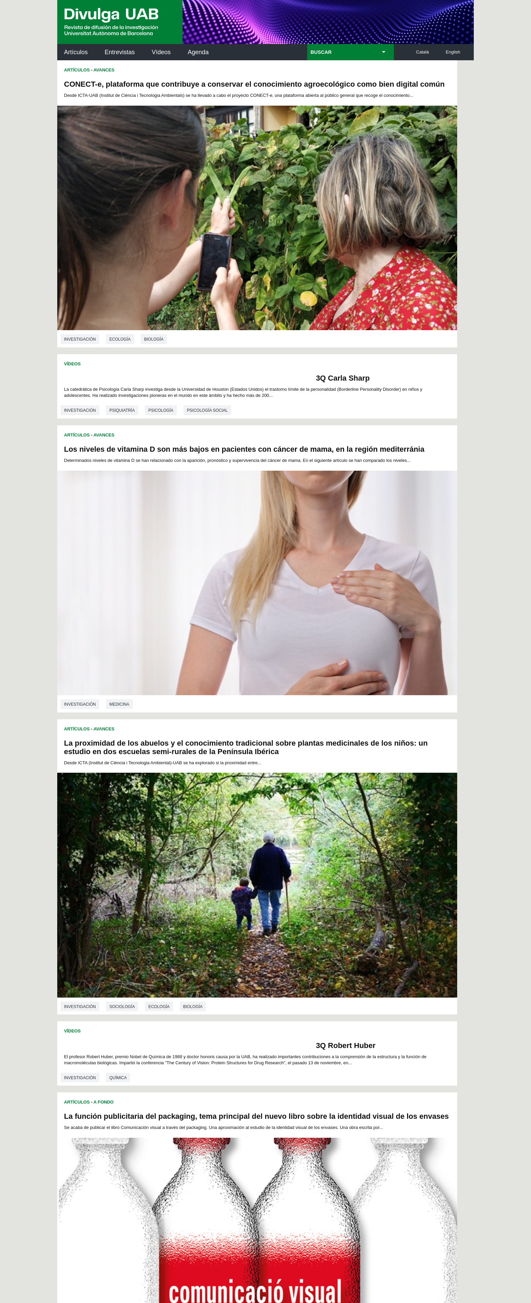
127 (316, 1000)
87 (300, 988)
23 (347, 970)
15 (277, 970)
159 (271, 1013)
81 (248, 988)
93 (354, 988)
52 (195, 982)
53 (203, 982)
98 (195, 994)
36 (256, 976)
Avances (103, 69)
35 (248, 976)
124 (282, 1000)
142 (282, 1006)
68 (336, 982)
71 (362, 982)
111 (338, 994)
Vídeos (161, 52)
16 (285, 970)
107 (293, 994)
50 (177, 982)
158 (259, 1013)
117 (203, 1000)
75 (194, 988)
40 (292, 976)
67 (326, 982)
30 (203, 976)
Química (118, 533)
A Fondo (312, 364)
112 (350, 994)
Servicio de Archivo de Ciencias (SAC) (260, 1056)
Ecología (120, 247)
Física (116, 927)
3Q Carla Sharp (425, 84)
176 (306, 1020)
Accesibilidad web (303, 1260)
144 (305, 1006)
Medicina (119, 450)
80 (238, 988)
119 (226, 1000)
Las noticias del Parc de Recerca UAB (96, 1108)
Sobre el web (258, 1260)
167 (361, 1013)
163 (316, 1013)
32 (221, 976)
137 (226, 1006)
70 (353, 982)
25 (365, 970)
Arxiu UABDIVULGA (89, 1052)
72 (168, 988)
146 (327, 1006)
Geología (120, 733)
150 (169, 1013)
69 (344, 982)
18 (303, 970)
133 (181, 1006)
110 (327, 994)
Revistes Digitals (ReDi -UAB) (169, 1086)
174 (283, 1020)
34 (238, 976)
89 (318, 988)
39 (283, 976)
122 (259, 1000)
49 (168, 982)
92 (345, 988)
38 (274, 976)
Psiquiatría (330, 128)
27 (177, 976)
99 (204, 994)
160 (282, 1013)
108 (304, 994)
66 (318, 982)
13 (259, 970)
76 (203, 988)
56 (230, 982)
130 (350, 1000)
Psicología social (415, 128)
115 (181, 1000)
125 (293, 1000)
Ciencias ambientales (342, 742)
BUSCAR (321, 52)
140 (259, 1006)
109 (316, 994)
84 (274, 988)
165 (339, 1013)
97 (186, 994)
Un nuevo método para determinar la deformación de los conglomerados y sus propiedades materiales (156, 576)
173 (272, 1020)
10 (232, 970)
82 (256, 988)
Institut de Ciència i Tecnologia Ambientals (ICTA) (426, 1091)
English (453, 52)
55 (221, 982)
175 (294, 1020)
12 (250, 970)
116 (192, 1000)
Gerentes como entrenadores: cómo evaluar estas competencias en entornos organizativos (360, 785)
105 (270, 994)
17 (294, 970)
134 (192, 1006)
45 (336, 976)
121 (248, 1000)
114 (169, 1000)
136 (214, 1006)
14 (268, 970)
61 (274, 982)
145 (316, 1006)
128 (327, 1000)
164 (327, 1013)
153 (203, 1013)
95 (168, 994)
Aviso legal (184, 1232)
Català (422, 52)
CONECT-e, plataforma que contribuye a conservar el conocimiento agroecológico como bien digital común (153, 92)
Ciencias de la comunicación (374, 542)
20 (321, 970)
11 (241, 970)
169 (227, 1020)
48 (362, 976)
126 (305, 1000)
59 (257, 982)
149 (361, 1006)
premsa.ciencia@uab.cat (302, 1169)
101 (225, 994)
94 (362, 988)
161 (293, 1013)
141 (271, 1006)
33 (230, 976)
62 (283, 982)
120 (237, 1000)
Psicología (369, 128)
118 (214, 1000)
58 (248, 982)
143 (293, 1006)
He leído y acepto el (161, 1232)
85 (283, 988)
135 (203, 1006)
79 (230, 988)
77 (212, 988)
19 (312, 970)
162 (305, 1013)
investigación (80, 247)
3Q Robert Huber (220, 489)
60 (265, 982)
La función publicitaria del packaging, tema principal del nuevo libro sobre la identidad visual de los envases (365, 387)
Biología (154, 247)
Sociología (330, 339)
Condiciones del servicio (177, 1205)
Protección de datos (210, 1260)
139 (248, 1006)
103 (248, 994)
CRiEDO (324, 1129)
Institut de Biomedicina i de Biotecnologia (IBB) (428, 1125)
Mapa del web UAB (355, 1260)
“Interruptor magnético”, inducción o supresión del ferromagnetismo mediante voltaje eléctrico (154, 776)
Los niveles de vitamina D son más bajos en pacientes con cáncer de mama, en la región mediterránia (142, 295)
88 (309, 988)
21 (329, 970)
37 (265, 976)
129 (339, 1000)
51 (186, 982)
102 (236, 994)
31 (212, 976)
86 (292, 988)
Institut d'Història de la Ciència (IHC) (343, 1056)
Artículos (76, 52)
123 (271, 1000)
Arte (323, 542)
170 (238, 1020)
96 (177, 994)
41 (300, 976)
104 (259, 994)
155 (226, 1013)
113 (361, 994)
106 (282, 994)
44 (327, 976)
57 (239, 982)
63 (292, 982)
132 (169, 1006)
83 (265, 988)
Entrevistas (120, 52)
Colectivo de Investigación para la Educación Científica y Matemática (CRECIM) (343, 1095)
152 (192, 1013)
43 (318, 976)
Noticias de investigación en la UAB (96, 1078)
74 (186, 988)
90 (327, 988)
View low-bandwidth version (27, 1299)
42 (309, 976)
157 (248, 1013)
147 (339, 1006)
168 (215, 1020)
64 (301, 982)
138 (237, 1006)
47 (354, 976)
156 (237, 1013)
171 (249, 1020)
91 (336, 988)
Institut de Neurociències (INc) (429, 1056)
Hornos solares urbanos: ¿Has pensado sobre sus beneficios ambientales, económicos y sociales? (361, 585)
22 (338, 970)
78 (221, 988)
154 (214, 1013)
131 (361, 1000)
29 (194, 976)
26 (168, 976)
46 (345, 976)
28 (186, 976)
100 (214, 994)
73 (177, 988)
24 (356, 970)
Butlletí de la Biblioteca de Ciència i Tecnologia (177, 1056)
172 (260, 1020)
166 (350, 1013)
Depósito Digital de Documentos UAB (255, 1086)
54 (212, 982)
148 (350, 1006)
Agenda (198, 52)
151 (181, 1013)
